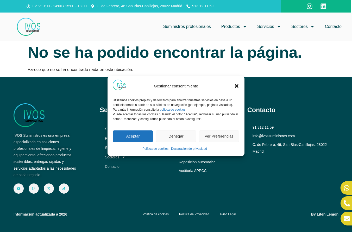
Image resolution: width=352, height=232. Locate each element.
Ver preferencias (219, 136)
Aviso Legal (227, 214)
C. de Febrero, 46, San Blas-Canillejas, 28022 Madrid (290, 147)
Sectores (303, 26)
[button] (236, 86)
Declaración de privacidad (189, 148)
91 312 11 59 (263, 127)
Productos (234, 26)
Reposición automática (197, 162)
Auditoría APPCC (192, 171)
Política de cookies (155, 148)
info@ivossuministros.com (274, 136)
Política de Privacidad (194, 214)
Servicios (269, 26)
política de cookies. (173, 109)
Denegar (176, 136)
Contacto (333, 26)
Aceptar (133, 136)
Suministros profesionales (187, 26)
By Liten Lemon (324, 214)
